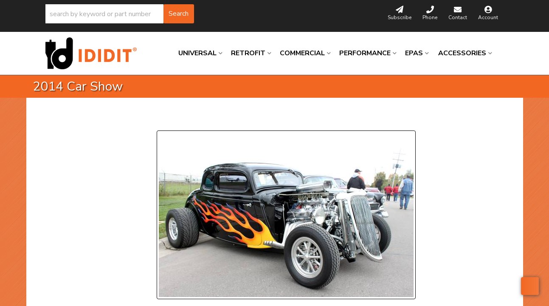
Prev (168, 120)
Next (234, 120)
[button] (119, 13)
